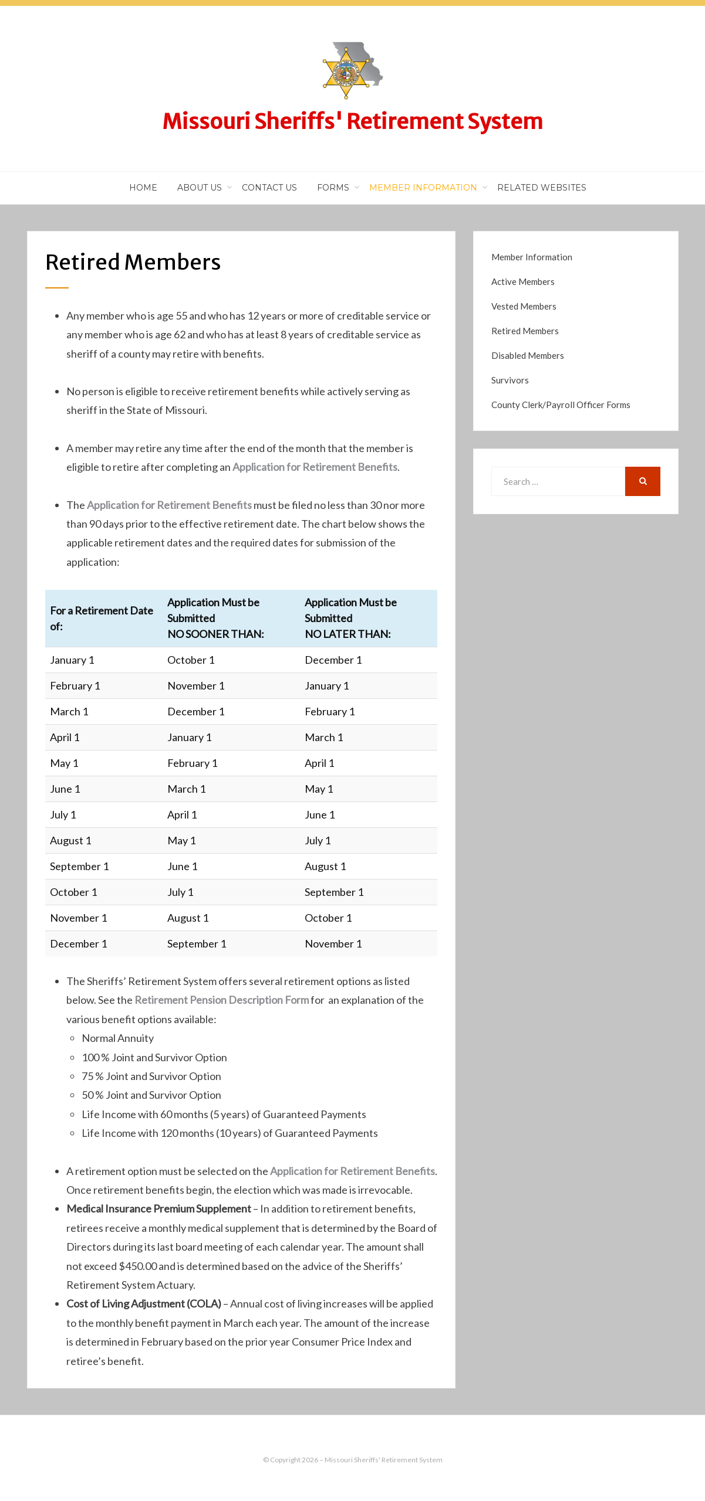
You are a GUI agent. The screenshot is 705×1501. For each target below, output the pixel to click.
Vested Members (523, 306)
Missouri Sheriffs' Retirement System (352, 121)
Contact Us (269, 187)
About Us (199, 187)
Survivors (510, 380)
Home (143, 187)
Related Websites (541, 187)
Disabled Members (527, 355)
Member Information (423, 187)
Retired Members (525, 330)
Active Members (523, 281)
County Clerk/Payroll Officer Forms (560, 404)
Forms (333, 187)
